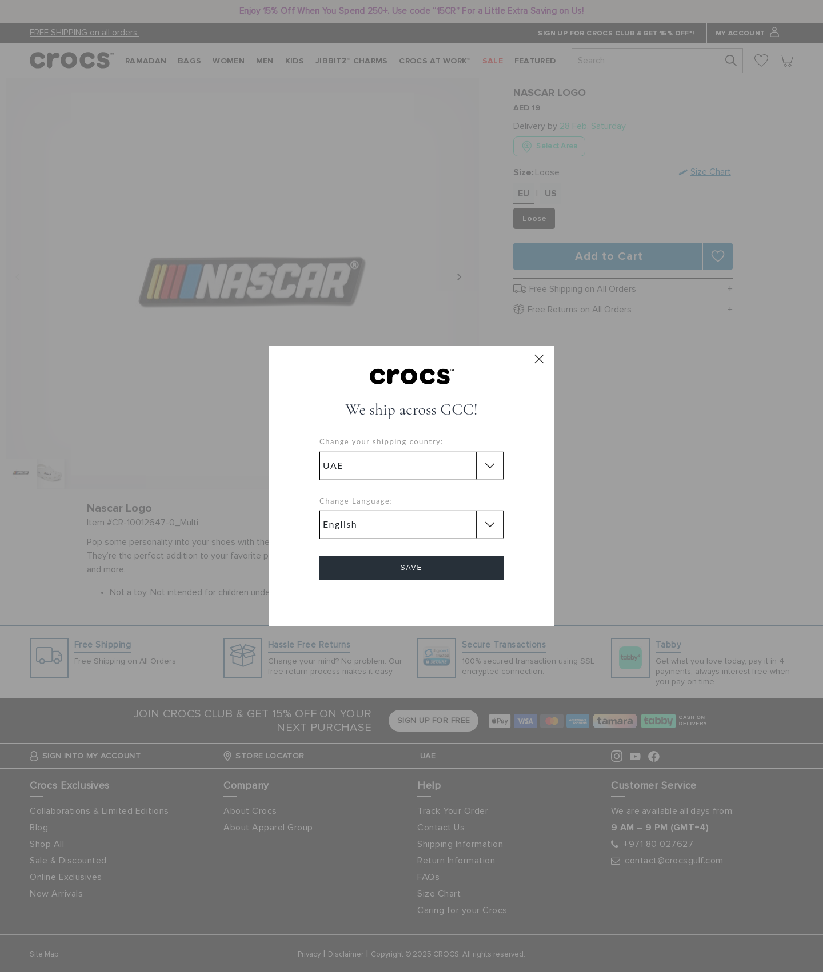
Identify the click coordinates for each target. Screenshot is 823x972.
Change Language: (356, 500)
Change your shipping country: (381, 442)
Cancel (412, 600)
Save (411, 568)
